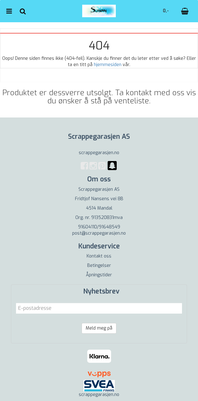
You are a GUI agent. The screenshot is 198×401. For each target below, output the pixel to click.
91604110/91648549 (99, 227)
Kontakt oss (99, 256)
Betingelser (99, 265)
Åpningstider (99, 275)
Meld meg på (99, 328)
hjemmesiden (107, 65)
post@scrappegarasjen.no (99, 233)
